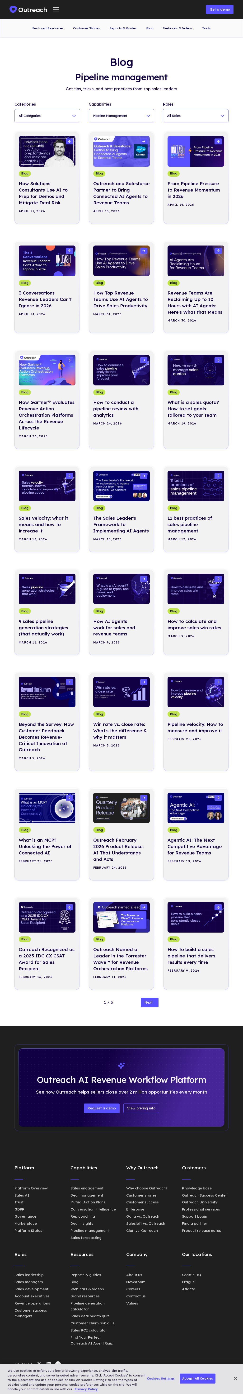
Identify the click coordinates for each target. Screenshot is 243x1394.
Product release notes (201, 1230)
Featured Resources (48, 28)
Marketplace (25, 1223)
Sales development (31, 1289)
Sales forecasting (86, 1237)
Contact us (136, 1296)
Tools (206, 28)
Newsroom (135, 1282)
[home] (28, 9)
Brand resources (85, 1296)
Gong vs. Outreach (142, 1216)
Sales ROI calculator (88, 1330)
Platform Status (28, 1230)
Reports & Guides (123, 28)
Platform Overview (31, 1188)
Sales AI (21, 1195)
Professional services (201, 1209)
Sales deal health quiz (89, 1316)
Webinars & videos (87, 1289)
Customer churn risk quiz (92, 1323)
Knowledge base (197, 1188)
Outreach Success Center (204, 1195)
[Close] (235, 1378)
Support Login (194, 1216)
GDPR (19, 1209)
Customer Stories (86, 28)
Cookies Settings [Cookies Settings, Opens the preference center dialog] (161, 1378)
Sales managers (28, 1282)
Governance (25, 1216)
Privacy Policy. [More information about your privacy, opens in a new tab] (86, 1389)
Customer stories (141, 1195)
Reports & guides (85, 1275)
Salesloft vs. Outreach (145, 1223)
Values (132, 1303)
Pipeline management (89, 1230)
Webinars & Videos (178, 28)
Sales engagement (86, 1188)
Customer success (142, 1202)
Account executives (32, 1296)
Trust (18, 1202)
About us (134, 1275)
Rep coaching (82, 1216)
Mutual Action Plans (87, 1202)
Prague (188, 1282)
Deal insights (81, 1223)
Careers (133, 1289)
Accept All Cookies (197, 1378)
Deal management (86, 1195)
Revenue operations (32, 1303)
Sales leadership (29, 1275)
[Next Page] (150, 1002)
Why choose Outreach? (146, 1188)
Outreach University (199, 1202)
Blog (150, 28)
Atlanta (188, 1289)
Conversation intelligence (93, 1209)
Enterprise (135, 1209)
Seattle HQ (191, 1275)
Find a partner (194, 1223)
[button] (56, 9)
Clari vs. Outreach (142, 1230)
